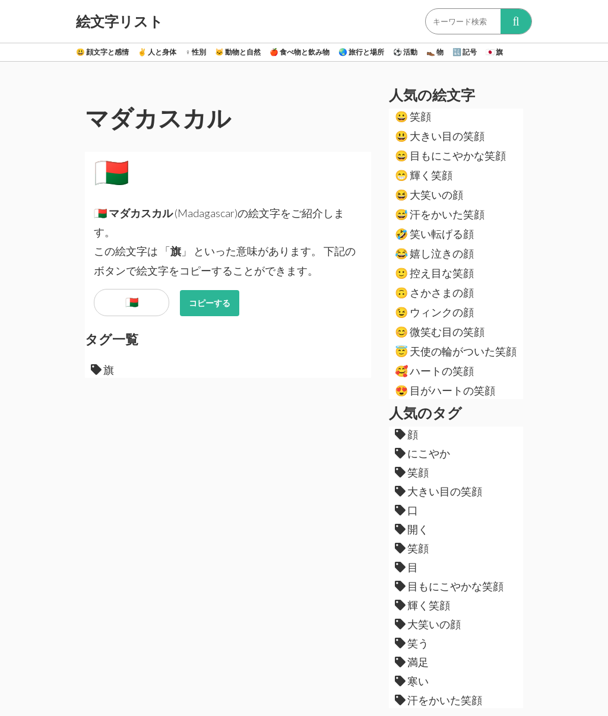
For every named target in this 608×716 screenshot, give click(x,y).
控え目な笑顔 (434, 272)
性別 (195, 51)
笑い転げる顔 (434, 233)
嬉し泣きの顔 (434, 253)
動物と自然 (238, 51)
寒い (412, 681)
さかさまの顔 (434, 292)
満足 (412, 662)
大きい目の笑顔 (439, 135)
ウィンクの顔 (434, 312)
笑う (412, 643)
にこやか (422, 453)
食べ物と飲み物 (300, 51)
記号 (464, 51)
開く (412, 529)
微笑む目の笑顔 (439, 331)
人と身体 (157, 51)
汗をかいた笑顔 (439, 214)
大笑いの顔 (429, 194)
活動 (405, 51)
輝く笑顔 (423, 175)
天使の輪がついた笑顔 (456, 351)
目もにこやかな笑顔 (450, 155)
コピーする (209, 303)
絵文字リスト (119, 21)
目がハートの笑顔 (445, 390)
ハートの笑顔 (434, 370)
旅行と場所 (361, 51)
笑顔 (413, 116)
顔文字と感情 (102, 51)
